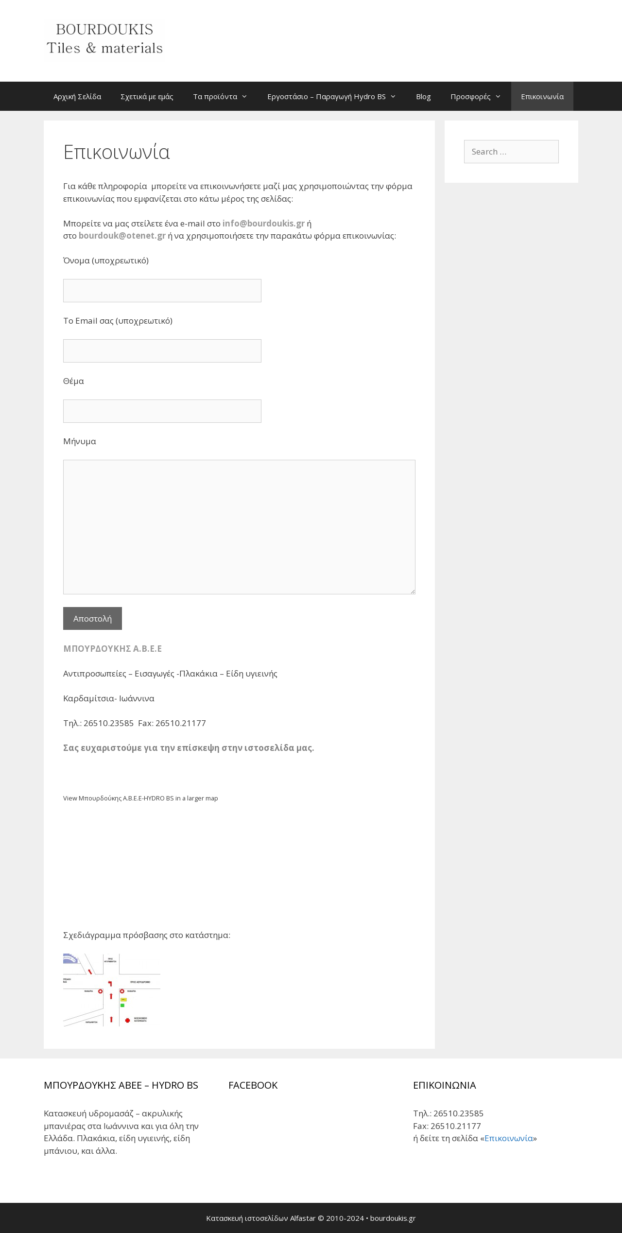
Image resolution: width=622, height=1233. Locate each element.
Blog (423, 96)
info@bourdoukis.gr (264, 223)
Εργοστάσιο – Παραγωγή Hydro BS (336, 96)
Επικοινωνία (542, 96)
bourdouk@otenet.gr (122, 235)
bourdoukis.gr (393, 1218)
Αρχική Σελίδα (77, 96)
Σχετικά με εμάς (147, 96)
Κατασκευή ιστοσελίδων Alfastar (261, 1218)
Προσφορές (480, 96)
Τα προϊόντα (225, 96)
